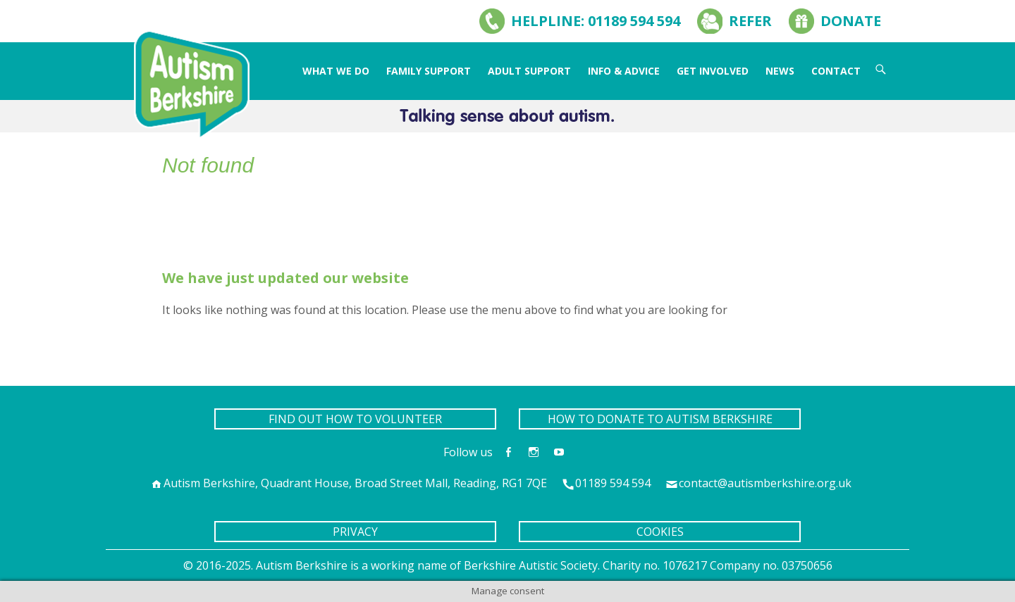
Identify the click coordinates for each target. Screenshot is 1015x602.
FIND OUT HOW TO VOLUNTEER (355, 419)
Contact (836, 70)
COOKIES (660, 531)
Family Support (428, 70)
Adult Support (529, 70)
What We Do (335, 70)
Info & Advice (624, 70)
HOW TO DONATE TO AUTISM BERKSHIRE (660, 419)
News (779, 70)
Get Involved (713, 70)
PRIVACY (355, 531)
